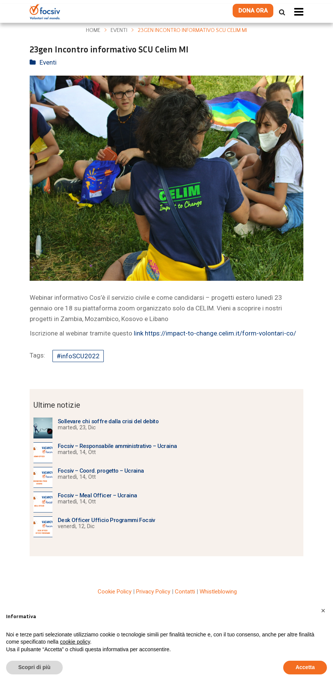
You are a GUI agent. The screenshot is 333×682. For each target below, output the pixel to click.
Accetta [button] (305, 667)
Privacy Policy (153, 591)
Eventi (119, 30)
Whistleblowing (218, 591)
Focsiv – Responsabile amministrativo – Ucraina (117, 446)
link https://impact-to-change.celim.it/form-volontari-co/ (215, 333)
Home (93, 30)
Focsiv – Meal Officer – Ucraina (97, 495)
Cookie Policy (115, 591)
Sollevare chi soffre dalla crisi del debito (108, 421)
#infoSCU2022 (78, 356)
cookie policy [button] (75, 642)
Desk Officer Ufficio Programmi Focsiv (106, 520)
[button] (323, 610)
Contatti (185, 591)
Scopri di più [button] (34, 667)
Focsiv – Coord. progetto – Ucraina (101, 470)
